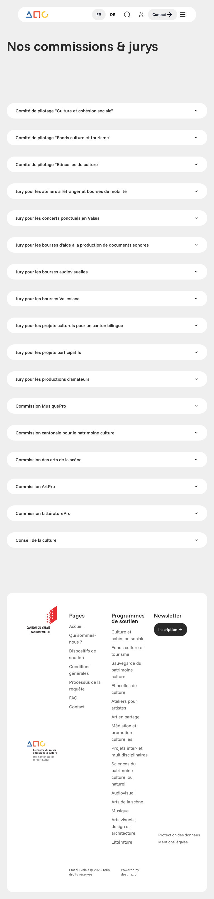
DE (112, 14)
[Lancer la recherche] (127, 14)
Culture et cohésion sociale (128, 635)
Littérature (121, 842)
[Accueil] (37, 14)
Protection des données (179, 835)
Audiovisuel (123, 793)
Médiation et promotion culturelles (123, 732)
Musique (120, 810)
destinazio (129, 874)
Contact (162, 14)
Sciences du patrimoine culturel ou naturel (123, 774)
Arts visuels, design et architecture (123, 826)
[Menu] (182, 14)
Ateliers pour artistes (124, 704)
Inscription (170, 629)
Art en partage (125, 717)
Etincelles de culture (124, 689)
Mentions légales (173, 841)
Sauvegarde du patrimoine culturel (126, 669)
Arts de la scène (127, 802)
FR (98, 14)
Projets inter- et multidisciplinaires (129, 751)
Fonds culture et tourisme (127, 651)
